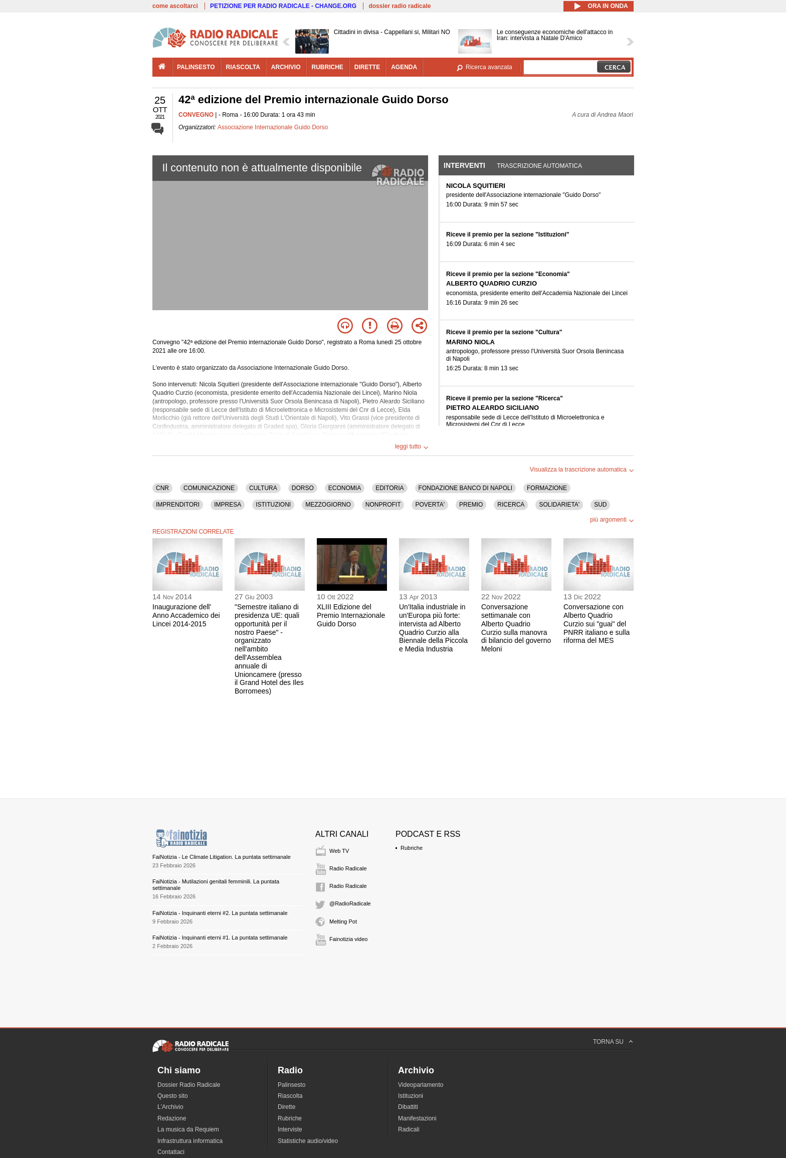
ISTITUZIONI (273, 504)
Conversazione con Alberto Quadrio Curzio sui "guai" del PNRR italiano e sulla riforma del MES (596, 623)
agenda (404, 67)
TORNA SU (608, 1041)
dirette (367, 67)
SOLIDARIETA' (559, 504)
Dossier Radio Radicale (188, 1084)
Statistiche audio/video (308, 1140)
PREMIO (471, 504)
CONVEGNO (196, 114)
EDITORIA (389, 488)
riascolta (243, 67)
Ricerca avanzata (489, 67)
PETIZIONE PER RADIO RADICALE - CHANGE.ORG (283, 6)
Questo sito (172, 1095)
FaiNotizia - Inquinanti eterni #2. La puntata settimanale (220, 913)
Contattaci (170, 1151)
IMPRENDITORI (178, 504)
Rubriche (412, 848)
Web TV (339, 851)
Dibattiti (408, 1106)
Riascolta (290, 1095)
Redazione (171, 1118)
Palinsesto (291, 1084)
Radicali (409, 1129)
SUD (600, 504)
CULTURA (263, 488)
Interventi (464, 165)
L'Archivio (170, 1106)
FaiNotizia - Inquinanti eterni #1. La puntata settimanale (220, 938)
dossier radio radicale (399, 6)
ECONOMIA (344, 488)
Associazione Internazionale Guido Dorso (273, 127)
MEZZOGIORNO (328, 504)
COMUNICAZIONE (209, 488)
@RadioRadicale (350, 903)
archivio (286, 67)
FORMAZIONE (547, 488)
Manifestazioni (417, 1118)
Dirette (286, 1106)
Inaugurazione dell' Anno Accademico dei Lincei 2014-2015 (186, 615)
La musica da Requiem (188, 1129)
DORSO (303, 488)
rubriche (327, 67)
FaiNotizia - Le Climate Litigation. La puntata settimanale (221, 857)
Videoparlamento (421, 1084)
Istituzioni (410, 1095)
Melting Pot (343, 921)
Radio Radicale (348, 868)
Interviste (290, 1129)
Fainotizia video (348, 939)
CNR (162, 488)
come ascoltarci (175, 6)
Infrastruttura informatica (190, 1140)
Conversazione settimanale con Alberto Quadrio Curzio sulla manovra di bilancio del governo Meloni (516, 628)
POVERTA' (430, 504)
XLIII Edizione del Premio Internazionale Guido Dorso (351, 615)
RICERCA (510, 504)
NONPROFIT (383, 504)
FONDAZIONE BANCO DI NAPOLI (465, 488)
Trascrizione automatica (539, 165)
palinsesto (196, 67)
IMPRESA (227, 504)
